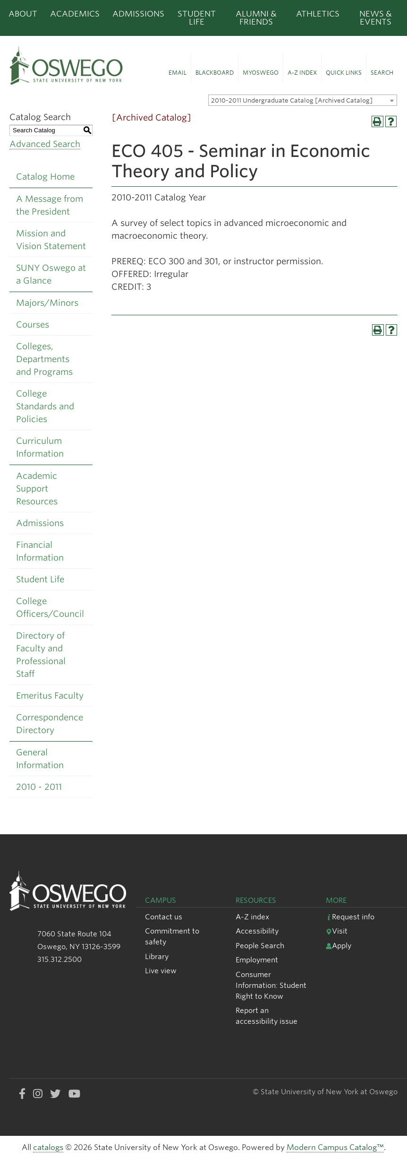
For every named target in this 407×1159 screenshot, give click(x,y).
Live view (161, 970)
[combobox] (302, 100)
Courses (32, 324)
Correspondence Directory (49, 723)
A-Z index (252, 916)
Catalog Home (45, 177)
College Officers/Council (50, 607)
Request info (350, 916)
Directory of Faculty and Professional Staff (41, 655)
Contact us (163, 916)
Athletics (317, 13)
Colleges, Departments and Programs (44, 359)
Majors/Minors (47, 303)
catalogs (48, 1147)
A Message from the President (49, 205)
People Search (260, 945)
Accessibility (257, 930)
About (22, 13)
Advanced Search (44, 144)
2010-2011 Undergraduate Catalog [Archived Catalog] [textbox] (292, 100)
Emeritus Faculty (50, 696)
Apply (338, 945)
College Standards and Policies (45, 406)
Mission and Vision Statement (51, 239)
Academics (75, 13)
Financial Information (40, 551)
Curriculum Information (40, 447)
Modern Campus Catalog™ (335, 1147)
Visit (337, 930)
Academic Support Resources (37, 488)
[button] (177, 68)
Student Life (197, 17)
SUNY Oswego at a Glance (51, 274)
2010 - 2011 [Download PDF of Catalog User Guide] (39, 787)
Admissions (138, 13)
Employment (257, 959)
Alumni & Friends (256, 17)
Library (157, 956)
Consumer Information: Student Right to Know (271, 985)
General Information (40, 758)
